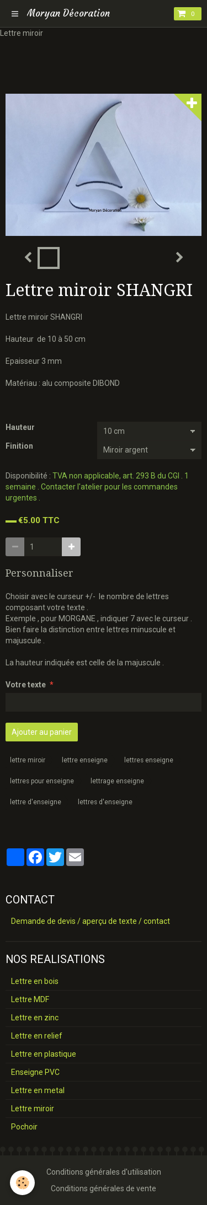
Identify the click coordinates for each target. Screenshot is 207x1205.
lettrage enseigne (117, 781)
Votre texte (26, 684)
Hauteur (20, 427)
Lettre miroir (32, 1108)
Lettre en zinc (35, 1017)
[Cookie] (22, 1182)
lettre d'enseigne (35, 802)
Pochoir (24, 1126)
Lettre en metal (38, 1090)
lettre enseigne (85, 760)
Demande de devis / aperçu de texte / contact (90, 921)
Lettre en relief (36, 1035)
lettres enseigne (148, 760)
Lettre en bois (35, 981)
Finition (19, 446)
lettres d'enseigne (105, 802)
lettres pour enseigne (42, 781)
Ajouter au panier (42, 732)
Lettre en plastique (43, 1054)
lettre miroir (27, 760)
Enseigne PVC (35, 1072)
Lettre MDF (30, 999)
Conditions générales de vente (103, 1188)
